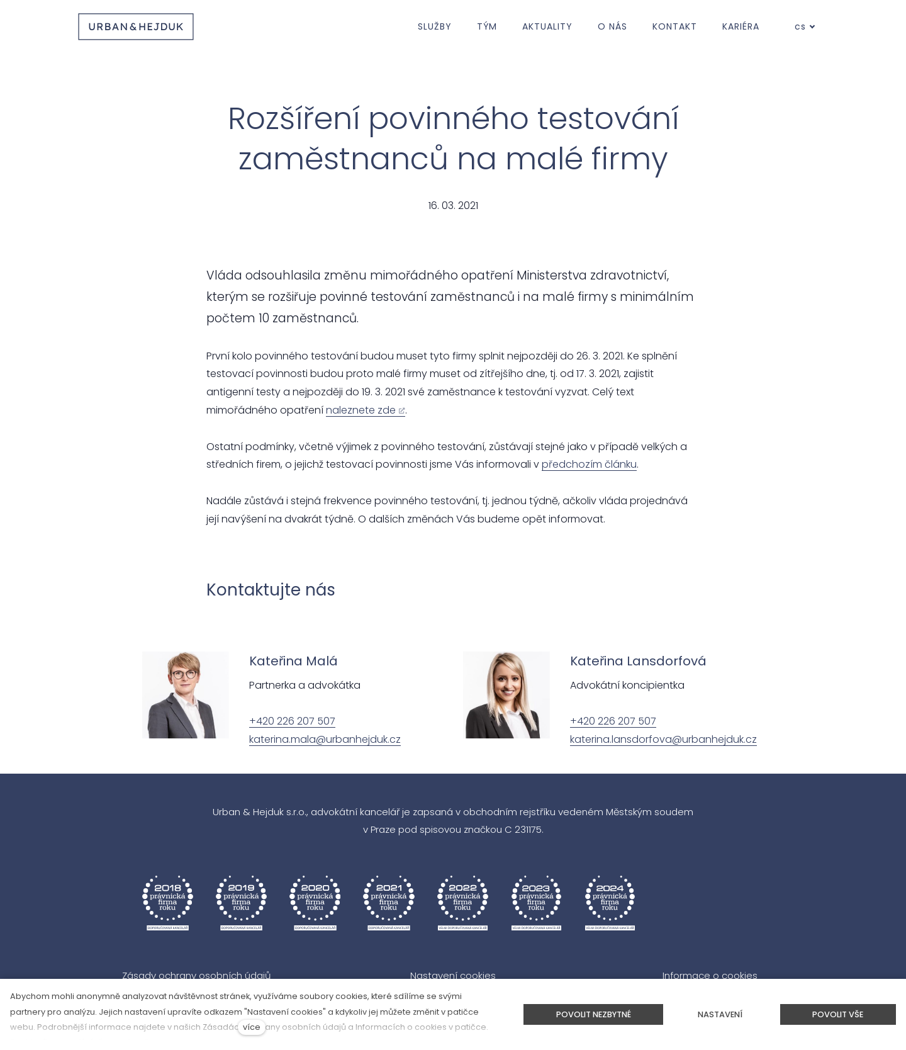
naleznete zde (361, 410)
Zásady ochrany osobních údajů (196, 975)
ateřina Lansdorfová (642, 661)
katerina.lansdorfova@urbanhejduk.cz (663, 739)
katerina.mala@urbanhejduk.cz (325, 739)
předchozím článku (589, 464)
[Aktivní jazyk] (805, 27)
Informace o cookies (710, 975)
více (251, 1027)
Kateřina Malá (293, 661)
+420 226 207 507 (292, 721)
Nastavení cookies (453, 975)
